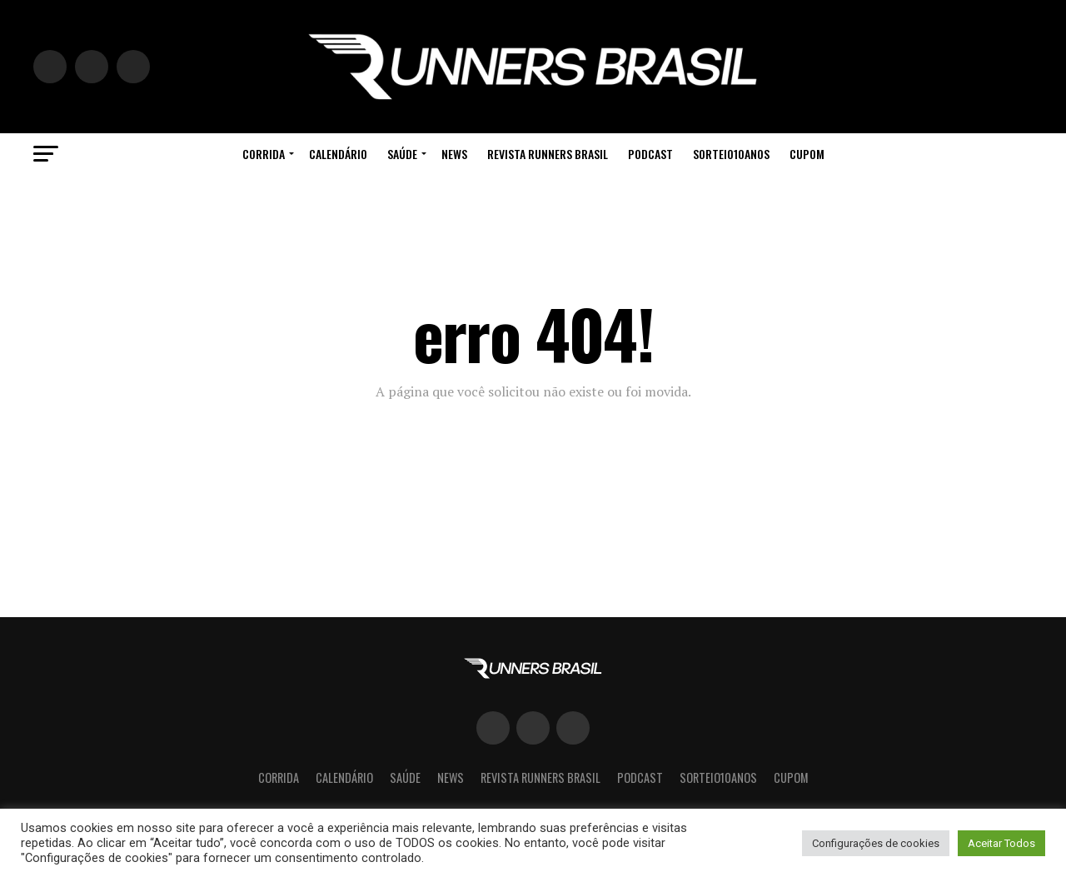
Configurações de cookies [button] (875, 843)
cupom (807, 153)
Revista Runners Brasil (547, 153)
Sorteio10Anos (731, 153)
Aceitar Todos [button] (1001, 843)
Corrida (263, 153)
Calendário (338, 153)
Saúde (402, 153)
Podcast (650, 153)
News (454, 153)
